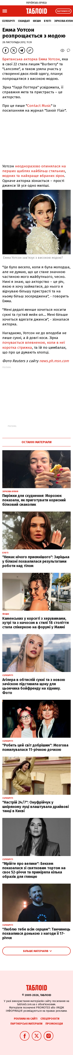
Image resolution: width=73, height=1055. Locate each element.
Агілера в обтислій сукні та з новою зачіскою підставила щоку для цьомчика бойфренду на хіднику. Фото (33, 686)
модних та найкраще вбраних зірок (33, 176)
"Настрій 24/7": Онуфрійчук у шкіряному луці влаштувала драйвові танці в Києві (35, 806)
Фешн (37, 21)
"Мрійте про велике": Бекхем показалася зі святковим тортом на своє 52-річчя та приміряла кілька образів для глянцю (33, 870)
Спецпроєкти (49, 1018)
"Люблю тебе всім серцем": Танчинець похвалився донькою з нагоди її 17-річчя (36, 933)
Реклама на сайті (25, 1018)
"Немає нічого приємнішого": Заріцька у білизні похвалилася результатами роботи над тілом (35, 561)
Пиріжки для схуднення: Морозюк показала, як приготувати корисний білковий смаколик (34, 500)
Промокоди (54, 1023)
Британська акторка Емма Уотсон (31, 59)
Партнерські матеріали (26, 1023)
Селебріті (8, 21)
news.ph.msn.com (54, 361)
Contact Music (39, 105)
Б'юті (47, 21)
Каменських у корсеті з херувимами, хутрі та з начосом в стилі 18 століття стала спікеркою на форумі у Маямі (35, 622)
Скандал (24, 21)
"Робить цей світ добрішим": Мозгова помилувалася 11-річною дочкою (35, 747)
